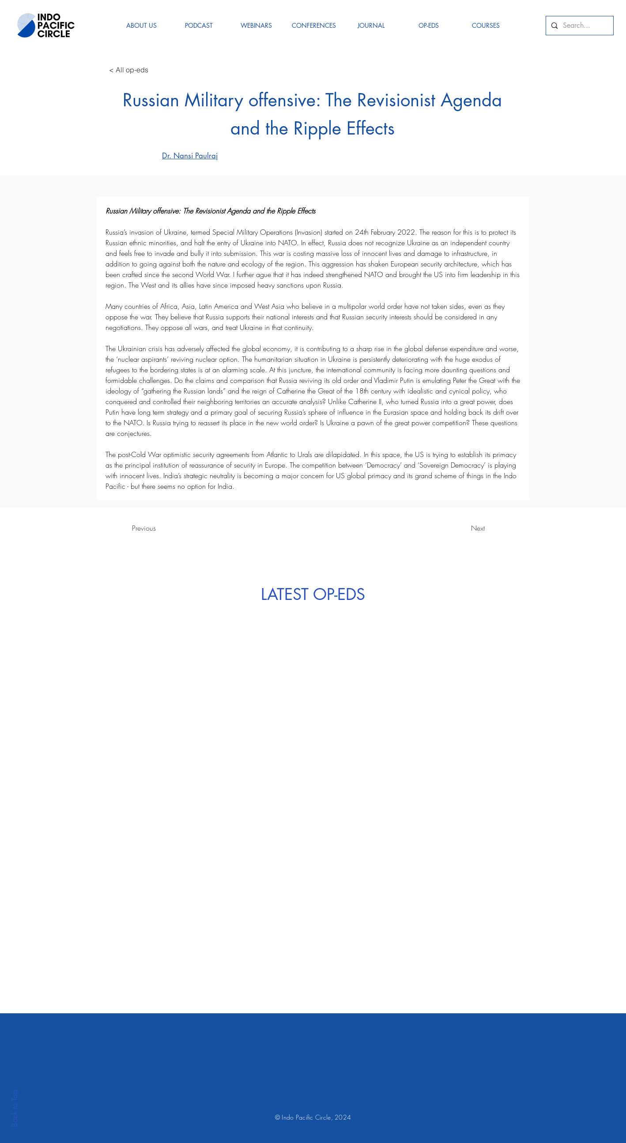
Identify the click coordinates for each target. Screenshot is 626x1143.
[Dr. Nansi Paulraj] (179, 156)
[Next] (477, 528)
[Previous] (144, 528)
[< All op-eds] (128, 70)
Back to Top (14, 1108)
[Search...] (579, 25)
